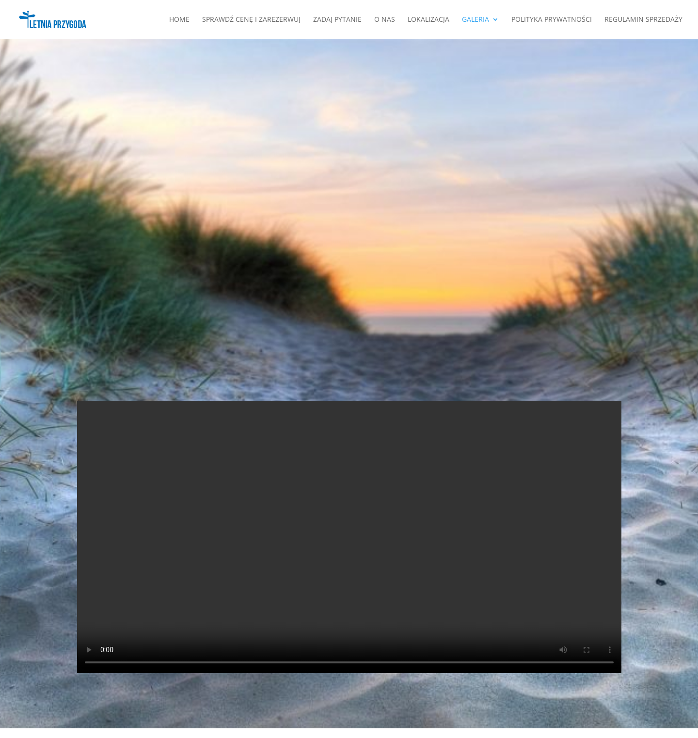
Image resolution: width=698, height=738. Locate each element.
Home (179, 20)
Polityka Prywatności (551, 20)
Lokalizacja (428, 20)
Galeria (475, 20)
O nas (384, 20)
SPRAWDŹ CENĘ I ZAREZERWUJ (251, 20)
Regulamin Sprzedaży (643, 20)
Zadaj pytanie (337, 20)
